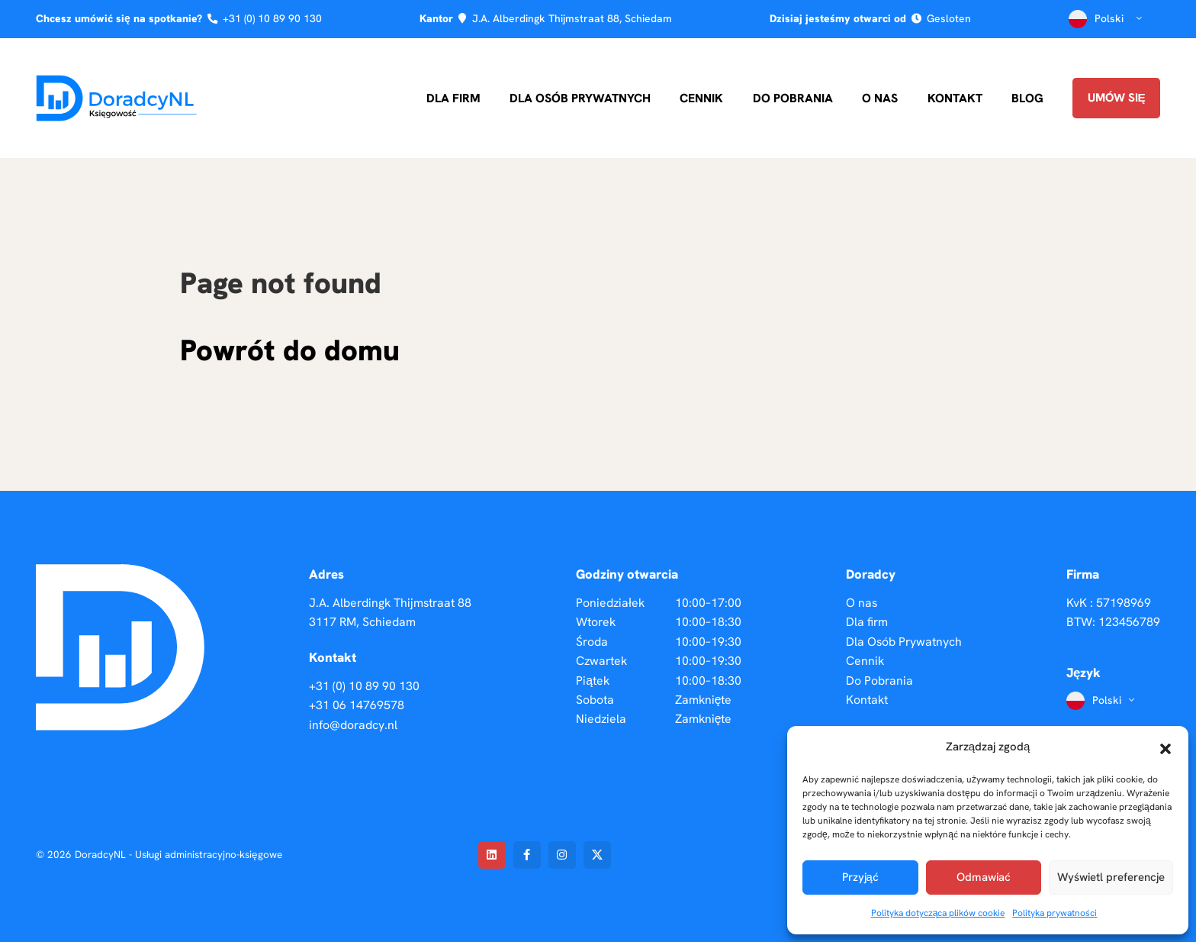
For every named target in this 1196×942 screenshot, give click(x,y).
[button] (1165, 747)
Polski (1108, 19)
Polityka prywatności (1054, 913)
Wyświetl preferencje (1111, 877)
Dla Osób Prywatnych (580, 98)
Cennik (701, 98)
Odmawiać (983, 877)
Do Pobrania (793, 98)
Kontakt (955, 98)
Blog (1027, 98)
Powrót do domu (290, 350)
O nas (880, 98)
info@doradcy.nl (353, 725)
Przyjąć (860, 877)
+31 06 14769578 (356, 705)
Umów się (1117, 97)
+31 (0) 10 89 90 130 (272, 18)
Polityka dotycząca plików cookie (938, 913)
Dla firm (453, 98)
